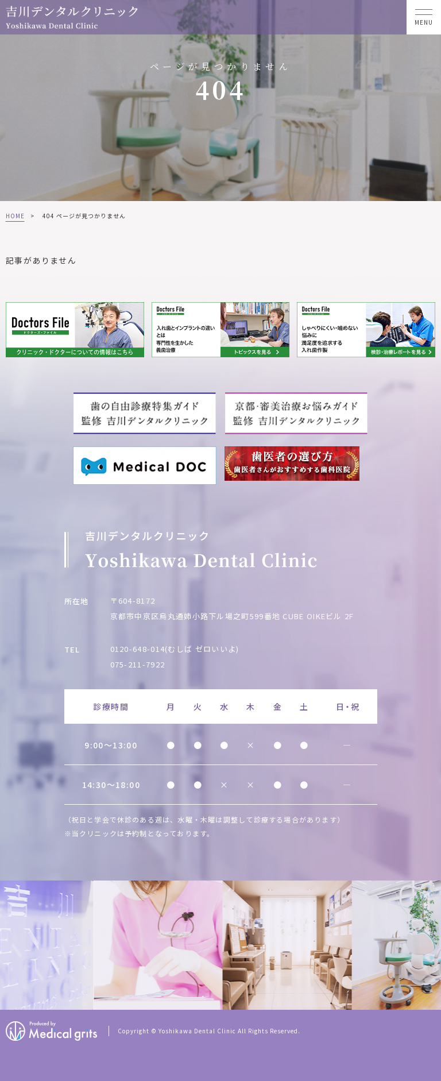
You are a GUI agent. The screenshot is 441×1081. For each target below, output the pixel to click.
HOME (15, 215)
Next (430, 946)
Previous (11, 946)
